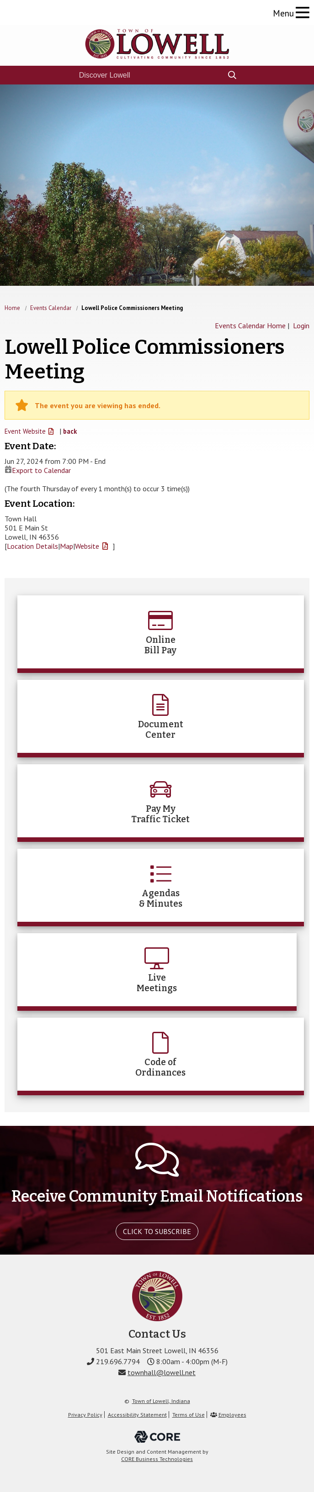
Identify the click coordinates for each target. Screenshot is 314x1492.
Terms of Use (188, 1414)
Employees (232, 1414)
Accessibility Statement (137, 1414)
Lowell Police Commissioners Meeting (132, 308)
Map (66, 546)
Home (12, 308)
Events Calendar (50, 308)
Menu (283, 13)
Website (87, 546)
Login (301, 325)
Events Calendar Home (250, 325)
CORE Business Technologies (157, 1458)
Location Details (32, 546)
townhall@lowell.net (162, 1372)
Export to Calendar (38, 470)
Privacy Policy (85, 1414)
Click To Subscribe (157, 1231)
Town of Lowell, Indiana (161, 1400)
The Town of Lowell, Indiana (157, 44)
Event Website (25, 431)
